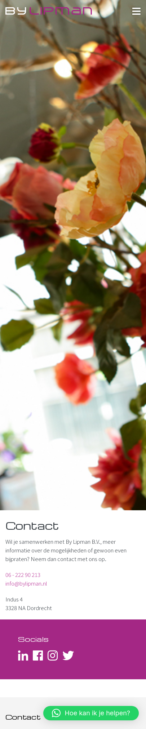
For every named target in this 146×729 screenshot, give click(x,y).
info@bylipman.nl (26, 583)
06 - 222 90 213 (22, 574)
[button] (91, 713)
